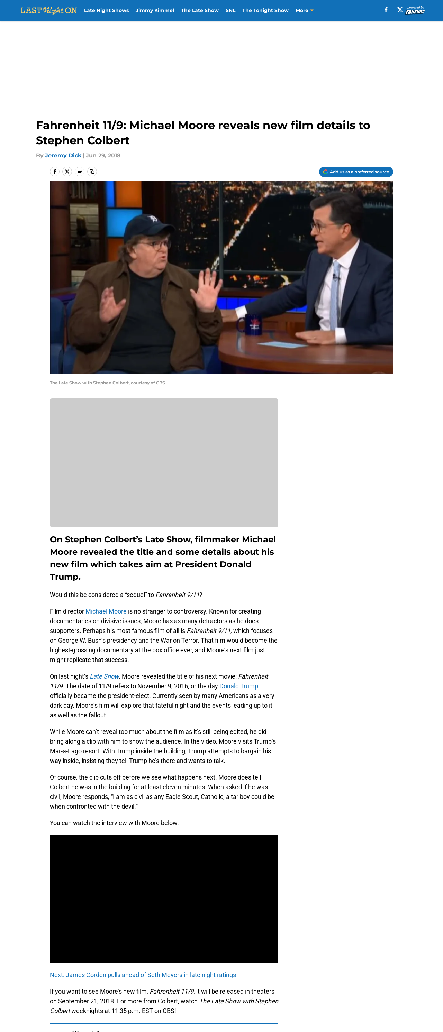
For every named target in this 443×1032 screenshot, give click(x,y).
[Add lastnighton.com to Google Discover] (356, 172)
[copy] (92, 171)
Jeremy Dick (63, 155)
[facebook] (386, 9)
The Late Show (200, 10)
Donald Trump (238, 686)
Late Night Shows (106, 10)
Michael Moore (106, 611)
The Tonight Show (265, 10)
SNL (230, 10)
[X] (400, 9)
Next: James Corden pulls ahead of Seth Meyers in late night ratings (143, 974)
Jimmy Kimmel (155, 10)
